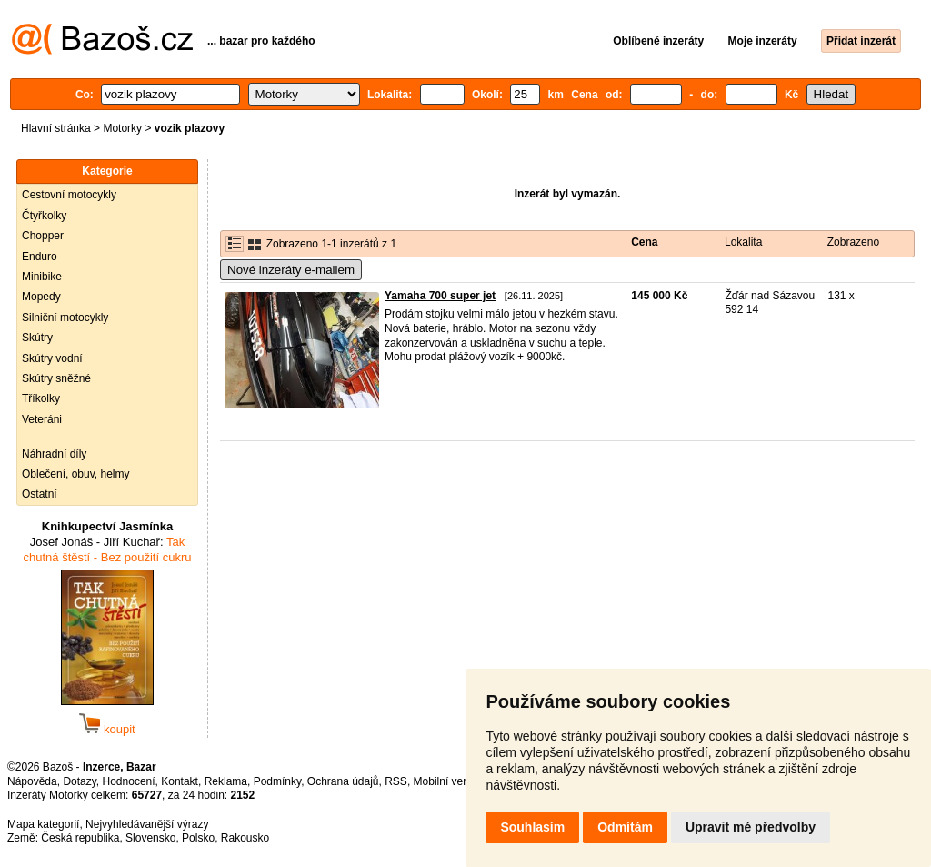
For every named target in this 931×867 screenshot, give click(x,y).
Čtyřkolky (44, 215)
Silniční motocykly (65, 317)
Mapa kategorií (43, 824)
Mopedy (41, 296)
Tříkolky (41, 398)
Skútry (37, 337)
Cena (644, 242)
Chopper (43, 235)
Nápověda (32, 781)
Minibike (42, 276)
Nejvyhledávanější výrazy (146, 824)
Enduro (39, 256)
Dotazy (79, 781)
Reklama (226, 781)
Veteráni (42, 419)
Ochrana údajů (343, 781)
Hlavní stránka (56, 128)
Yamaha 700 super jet (440, 295)
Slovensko (150, 838)
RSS (396, 781)
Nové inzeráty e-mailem (291, 270)
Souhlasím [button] (532, 827)
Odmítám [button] (625, 827)
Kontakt (179, 781)
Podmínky (277, 781)
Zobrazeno (853, 242)
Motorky (122, 128)
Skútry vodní (52, 358)
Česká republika (80, 838)
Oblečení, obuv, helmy (76, 474)
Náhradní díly (54, 454)
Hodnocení (129, 781)
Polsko (198, 838)
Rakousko (245, 838)
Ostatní (39, 494)
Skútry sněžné (56, 378)
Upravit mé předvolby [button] (751, 827)
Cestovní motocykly (69, 194)
